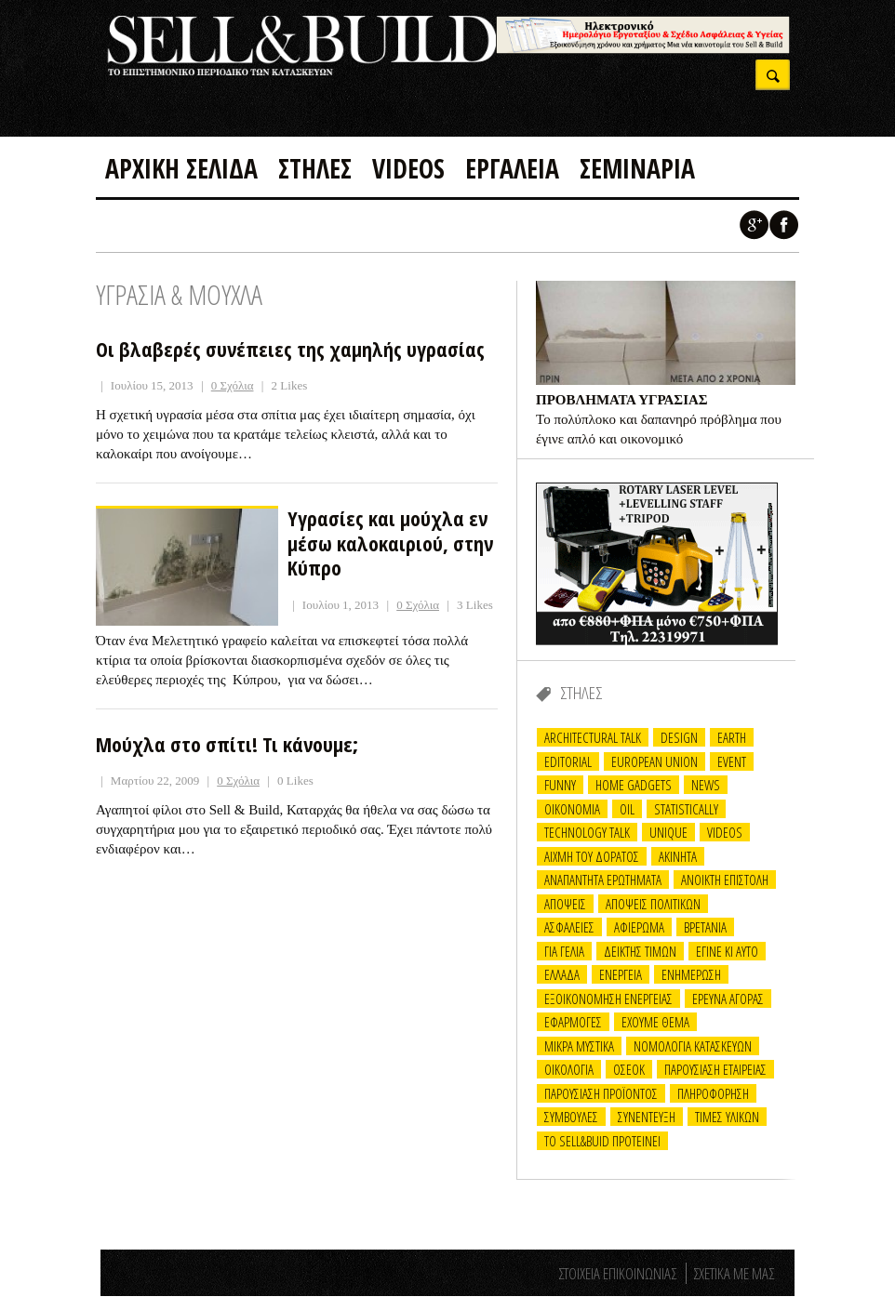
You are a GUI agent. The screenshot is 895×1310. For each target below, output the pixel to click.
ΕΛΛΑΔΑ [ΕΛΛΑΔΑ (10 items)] (562, 974)
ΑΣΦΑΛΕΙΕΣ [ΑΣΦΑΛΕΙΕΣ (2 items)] (569, 927)
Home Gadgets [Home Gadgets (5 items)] (633, 784)
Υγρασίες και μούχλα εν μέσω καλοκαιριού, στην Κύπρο (390, 542)
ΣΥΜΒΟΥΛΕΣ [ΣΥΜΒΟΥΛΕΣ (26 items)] (571, 1116)
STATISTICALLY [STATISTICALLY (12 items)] (686, 809)
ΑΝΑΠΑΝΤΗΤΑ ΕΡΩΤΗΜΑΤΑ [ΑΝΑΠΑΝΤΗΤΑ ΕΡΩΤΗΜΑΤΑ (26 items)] (602, 879)
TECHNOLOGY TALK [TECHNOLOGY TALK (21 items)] (587, 832)
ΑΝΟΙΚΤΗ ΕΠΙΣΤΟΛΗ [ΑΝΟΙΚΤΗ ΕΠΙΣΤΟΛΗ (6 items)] (724, 879)
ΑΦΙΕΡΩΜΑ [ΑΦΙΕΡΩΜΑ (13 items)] (639, 927)
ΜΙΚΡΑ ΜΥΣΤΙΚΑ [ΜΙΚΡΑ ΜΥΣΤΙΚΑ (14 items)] (579, 1046)
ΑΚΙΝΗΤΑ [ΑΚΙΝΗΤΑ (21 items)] (678, 856)
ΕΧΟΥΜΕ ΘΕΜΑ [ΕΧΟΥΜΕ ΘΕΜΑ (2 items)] (655, 1021)
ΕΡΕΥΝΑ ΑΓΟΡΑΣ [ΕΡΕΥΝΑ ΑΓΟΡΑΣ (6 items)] (728, 998)
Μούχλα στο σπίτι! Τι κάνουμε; (227, 744)
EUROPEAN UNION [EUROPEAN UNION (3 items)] (654, 761)
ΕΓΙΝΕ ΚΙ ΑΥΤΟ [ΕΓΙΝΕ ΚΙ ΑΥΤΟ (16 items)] (727, 951)
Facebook (784, 225)
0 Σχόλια (232, 385)
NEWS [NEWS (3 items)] (705, 784)
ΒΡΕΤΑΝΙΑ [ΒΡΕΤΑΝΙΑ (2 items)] (705, 927)
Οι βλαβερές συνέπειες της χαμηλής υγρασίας (290, 349)
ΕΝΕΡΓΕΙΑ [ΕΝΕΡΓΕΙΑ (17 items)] (620, 974)
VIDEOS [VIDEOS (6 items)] (724, 832)
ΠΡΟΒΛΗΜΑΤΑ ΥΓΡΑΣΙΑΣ (622, 399)
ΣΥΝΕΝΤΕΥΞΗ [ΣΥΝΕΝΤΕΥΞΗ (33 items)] (646, 1116)
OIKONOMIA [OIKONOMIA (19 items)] (572, 809)
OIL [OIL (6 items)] (627, 809)
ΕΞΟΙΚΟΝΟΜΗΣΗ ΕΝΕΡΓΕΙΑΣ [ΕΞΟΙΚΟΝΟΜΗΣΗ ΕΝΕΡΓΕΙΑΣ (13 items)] (608, 998)
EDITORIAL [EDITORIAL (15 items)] (568, 761)
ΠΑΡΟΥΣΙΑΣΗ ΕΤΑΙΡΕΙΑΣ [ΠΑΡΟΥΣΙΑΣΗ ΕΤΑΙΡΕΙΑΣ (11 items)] (715, 1069)
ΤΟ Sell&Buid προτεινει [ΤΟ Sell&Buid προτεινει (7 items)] (602, 1140)
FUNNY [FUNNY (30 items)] (560, 784)
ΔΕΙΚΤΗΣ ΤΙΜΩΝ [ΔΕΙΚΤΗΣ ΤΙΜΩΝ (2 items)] (640, 951)
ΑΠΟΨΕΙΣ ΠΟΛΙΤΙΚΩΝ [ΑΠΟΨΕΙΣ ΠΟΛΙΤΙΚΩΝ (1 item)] (653, 903)
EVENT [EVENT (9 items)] (731, 761)
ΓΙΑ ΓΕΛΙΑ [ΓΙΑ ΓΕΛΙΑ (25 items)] (564, 951)
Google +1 (754, 225)
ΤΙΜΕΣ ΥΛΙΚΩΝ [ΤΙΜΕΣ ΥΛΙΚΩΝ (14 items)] (727, 1116)
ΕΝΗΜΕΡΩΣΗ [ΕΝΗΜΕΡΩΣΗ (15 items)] (691, 974)
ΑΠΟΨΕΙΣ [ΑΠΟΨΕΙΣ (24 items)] (565, 903)
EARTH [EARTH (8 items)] (731, 737)
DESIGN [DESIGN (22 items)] (679, 737)
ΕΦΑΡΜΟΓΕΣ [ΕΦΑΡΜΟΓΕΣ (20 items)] (573, 1021)
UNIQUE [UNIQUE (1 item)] (668, 832)
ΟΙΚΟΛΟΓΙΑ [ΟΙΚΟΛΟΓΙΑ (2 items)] (569, 1069)
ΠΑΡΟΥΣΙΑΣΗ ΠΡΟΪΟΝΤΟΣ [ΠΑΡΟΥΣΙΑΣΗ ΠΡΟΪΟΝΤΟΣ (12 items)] (601, 1093)
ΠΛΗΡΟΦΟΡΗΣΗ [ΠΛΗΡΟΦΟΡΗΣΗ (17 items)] (713, 1093)
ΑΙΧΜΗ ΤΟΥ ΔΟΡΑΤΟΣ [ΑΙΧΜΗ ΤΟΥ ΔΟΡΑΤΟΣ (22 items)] (591, 856)
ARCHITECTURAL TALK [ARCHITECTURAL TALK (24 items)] (592, 737)
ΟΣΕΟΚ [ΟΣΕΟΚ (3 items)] (629, 1069)
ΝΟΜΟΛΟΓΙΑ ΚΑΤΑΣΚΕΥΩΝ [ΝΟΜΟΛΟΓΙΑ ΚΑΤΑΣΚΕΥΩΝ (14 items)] (693, 1046)
